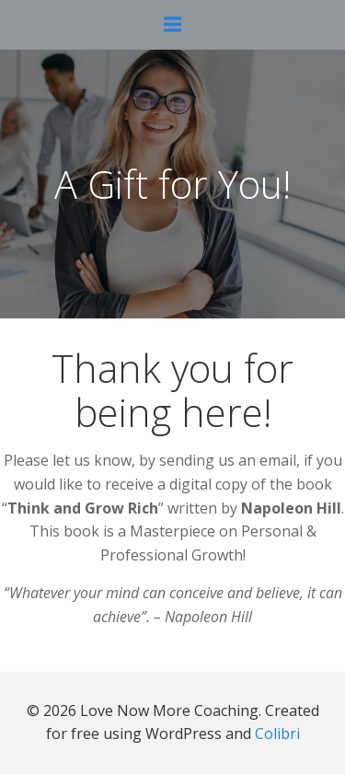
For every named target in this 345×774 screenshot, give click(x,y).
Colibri (277, 733)
